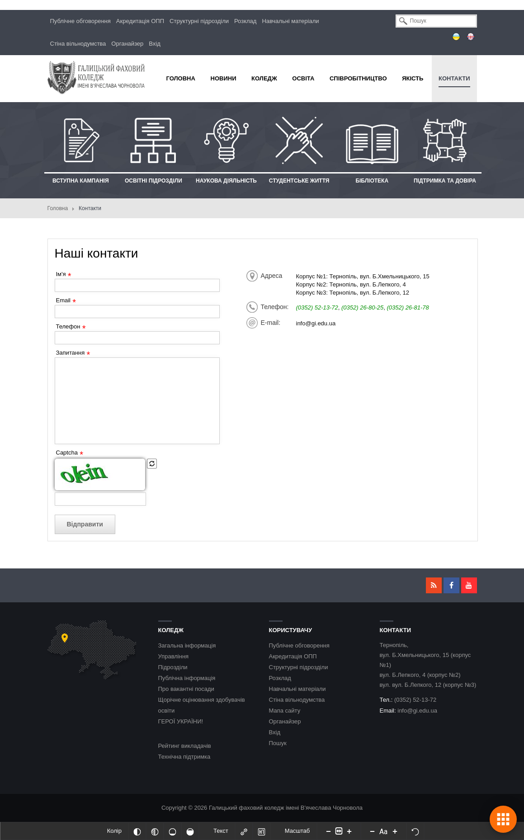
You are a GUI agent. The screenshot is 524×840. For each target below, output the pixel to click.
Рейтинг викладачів (184, 745)
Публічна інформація (187, 678)
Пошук (278, 743)
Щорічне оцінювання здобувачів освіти (201, 705)
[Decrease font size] (372, 831)
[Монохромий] (155, 831)
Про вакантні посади (186, 688)
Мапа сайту (285, 710)
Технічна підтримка (184, 756)
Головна (57, 208)
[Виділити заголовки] (262, 831)
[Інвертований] (137, 831)
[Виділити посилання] (244, 831)
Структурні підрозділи (199, 21)
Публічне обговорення (80, 21)
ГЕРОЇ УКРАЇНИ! (180, 721)
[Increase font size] (394, 831)
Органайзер (127, 43)
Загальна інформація (187, 645)
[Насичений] (190, 831)
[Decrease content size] (328, 831)
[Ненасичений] (173, 831)
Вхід (155, 43)
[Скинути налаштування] (415, 831)
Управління (173, 656)
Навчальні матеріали (290, 21)
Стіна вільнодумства (78, 43)
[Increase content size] (349, 831)
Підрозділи (173, 667)
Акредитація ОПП (140, 21)
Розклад (245, 21)
